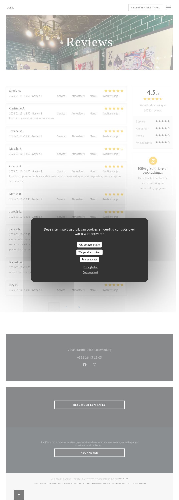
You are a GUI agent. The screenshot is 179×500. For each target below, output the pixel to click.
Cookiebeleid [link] (90, 272)
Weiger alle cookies (89, 252)
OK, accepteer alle (89, 244)
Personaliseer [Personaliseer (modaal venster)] (89, 259)
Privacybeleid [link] (90, 267)
